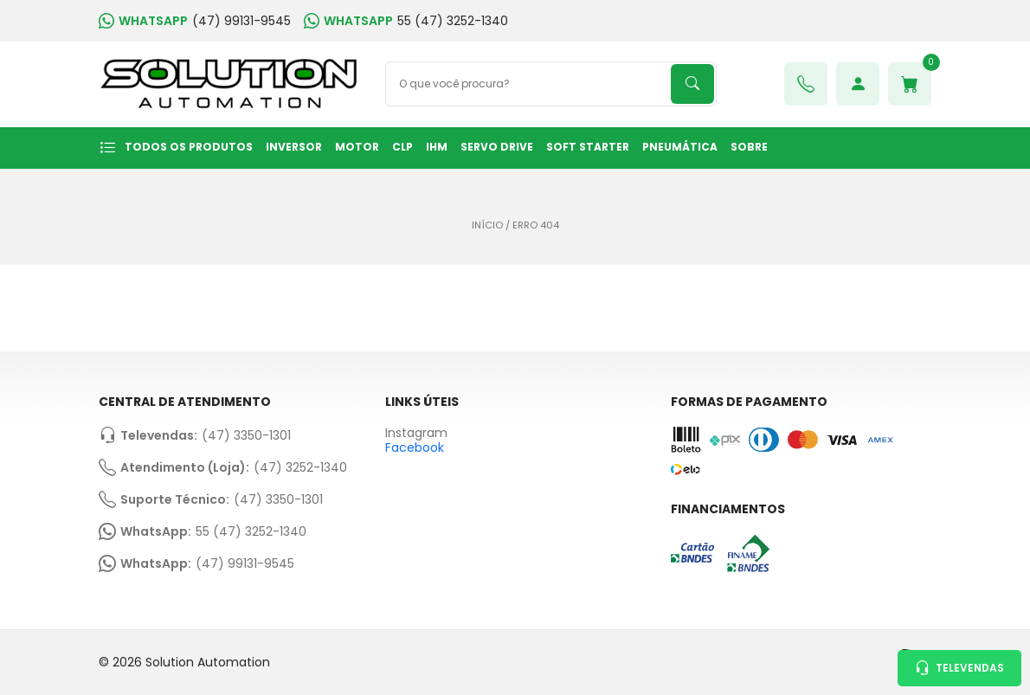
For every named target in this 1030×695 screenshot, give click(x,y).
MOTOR (357, 146)
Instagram (416, 433)
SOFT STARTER (587, 146)
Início (487, 225)
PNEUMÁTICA (680, 146)
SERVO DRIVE (496, 146)
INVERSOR (294, 146)
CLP (402, 146)
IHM (436, 146)
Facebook (414, 447)
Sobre (749, 146)
